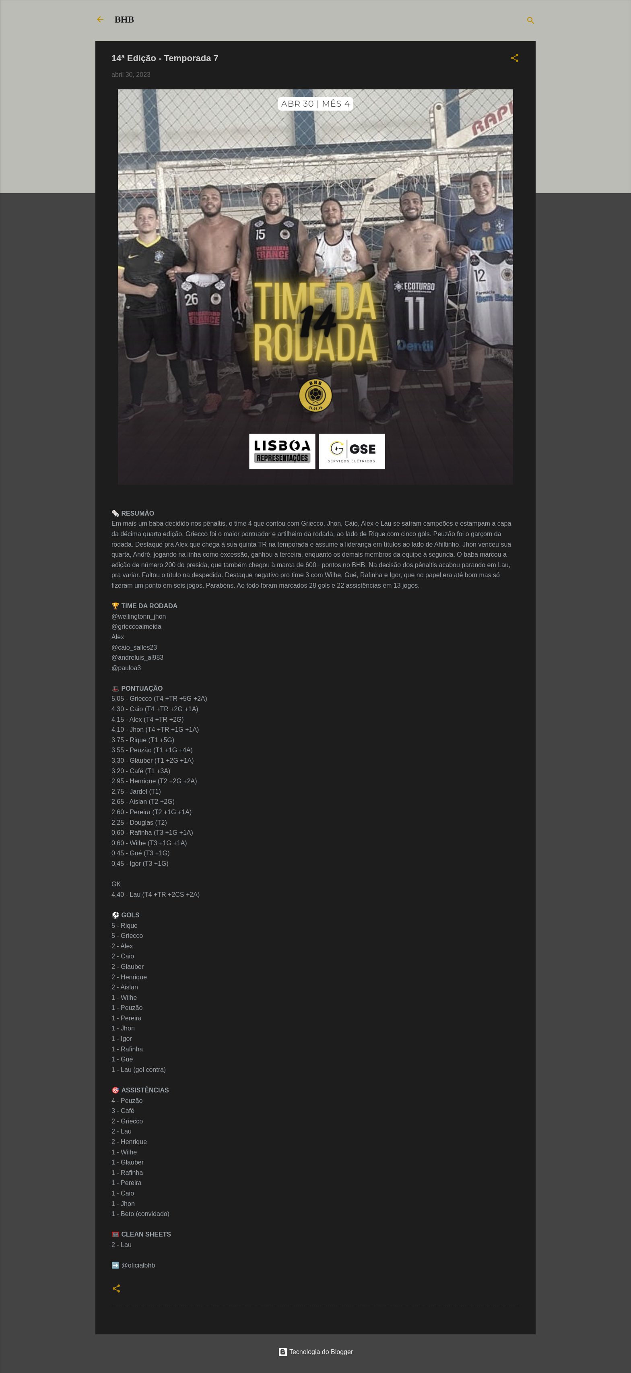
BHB (124, 19)
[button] (515, 59)
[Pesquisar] (531, 22)
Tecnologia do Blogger (315, 1351)
